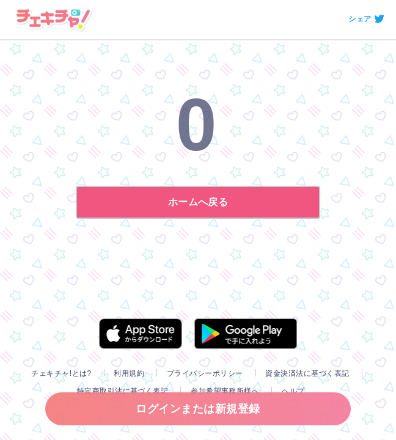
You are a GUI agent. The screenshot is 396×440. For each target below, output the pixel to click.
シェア (359, 19)
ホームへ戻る (198, 202)
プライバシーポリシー (205, 373)
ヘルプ (293, 391)
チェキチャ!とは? (61, 373)
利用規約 (129, 373)
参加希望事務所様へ (225, 391)
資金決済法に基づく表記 (307, 373)
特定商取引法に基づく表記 (123, 391)
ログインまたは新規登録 (198, 409)
